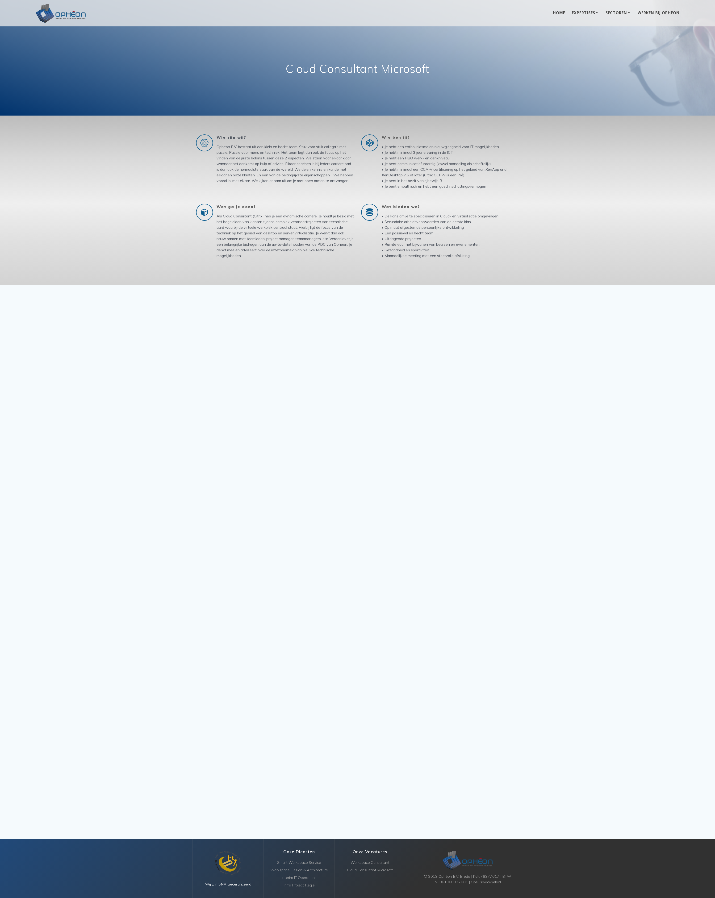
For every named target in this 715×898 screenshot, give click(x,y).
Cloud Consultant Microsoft (370, 870)
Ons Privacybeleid (486, 882)
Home (559, 12)
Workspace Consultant (370, 862)
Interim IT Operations (299, 877)
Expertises (583, 12)
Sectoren (616, 12)
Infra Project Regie (299, 885)
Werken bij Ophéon (659, 12)
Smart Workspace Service (299, 862)
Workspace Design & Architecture (299, 870)
